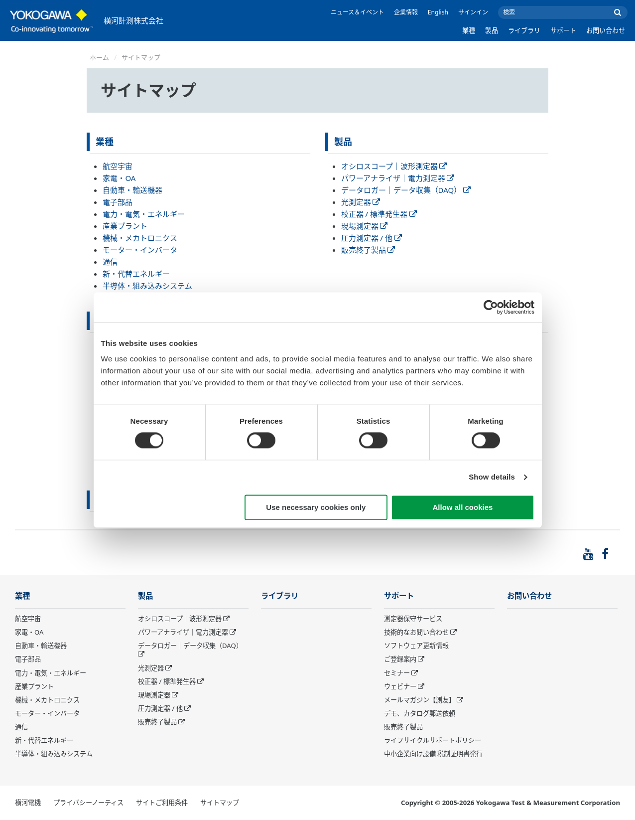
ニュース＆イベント (357, 12)
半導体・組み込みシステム (147, 286)
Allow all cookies (463, 507)
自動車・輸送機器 (132, 190)
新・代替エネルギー (136, 274)
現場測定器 (364, 226)
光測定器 (361, 202)
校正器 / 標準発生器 (379, 214)
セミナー (397, 672)
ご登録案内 (400, 659)
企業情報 (406, 12)
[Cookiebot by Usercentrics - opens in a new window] (490, 307)
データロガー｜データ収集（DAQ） (406, 190)
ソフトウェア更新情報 (416, 645)
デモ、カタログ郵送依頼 (419, 713)
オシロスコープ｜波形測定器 (394, 166)
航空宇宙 (117, 166)
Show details (492, 477)
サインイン (473, 12)
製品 (491, 30)
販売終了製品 (368, 250)
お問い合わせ (605, 30)
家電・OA (119, 178)
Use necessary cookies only (316, 507)
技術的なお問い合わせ (416, 632)
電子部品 (117, 202)
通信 (110, 262)
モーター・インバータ (140, 250)
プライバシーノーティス (88, 802)
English (438, 12)
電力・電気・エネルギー (144, 214)
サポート (563, 30)
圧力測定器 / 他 (371, 238)
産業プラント (125, 226)
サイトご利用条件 (162, 802)
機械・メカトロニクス (140, 238)
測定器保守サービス (413, 618)
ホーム (99, 57)
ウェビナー (400, 686)
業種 (468, 30)
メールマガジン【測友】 (419, 699)
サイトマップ (219, 802)
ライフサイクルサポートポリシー (432, 740)
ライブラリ (524, 30)
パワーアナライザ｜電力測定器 (398, 178)
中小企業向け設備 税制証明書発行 (433, 753)
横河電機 (28, 802)
